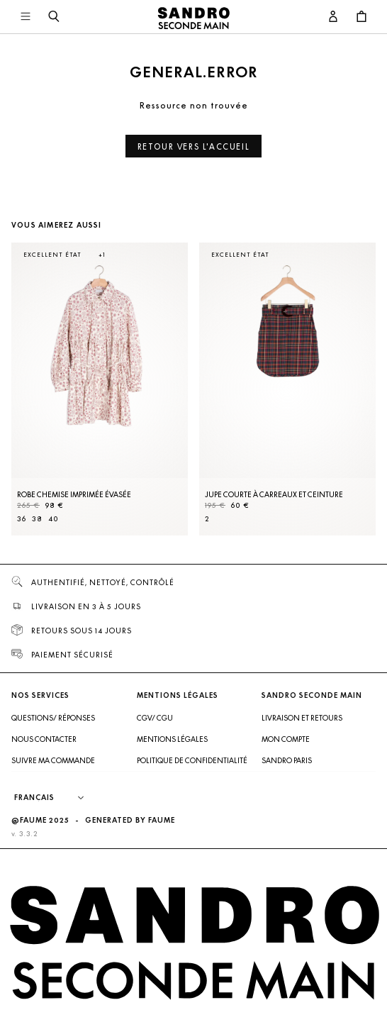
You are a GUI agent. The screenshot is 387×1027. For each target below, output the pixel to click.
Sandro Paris (287, 760)
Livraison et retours (302, 718)
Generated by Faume (130, 820)
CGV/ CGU (155, 718)
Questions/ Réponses (53, 718)
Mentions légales (172, 739)
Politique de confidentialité (192, 760)
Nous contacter (44, 739)
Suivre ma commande (53, 760)
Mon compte (286, 739)
